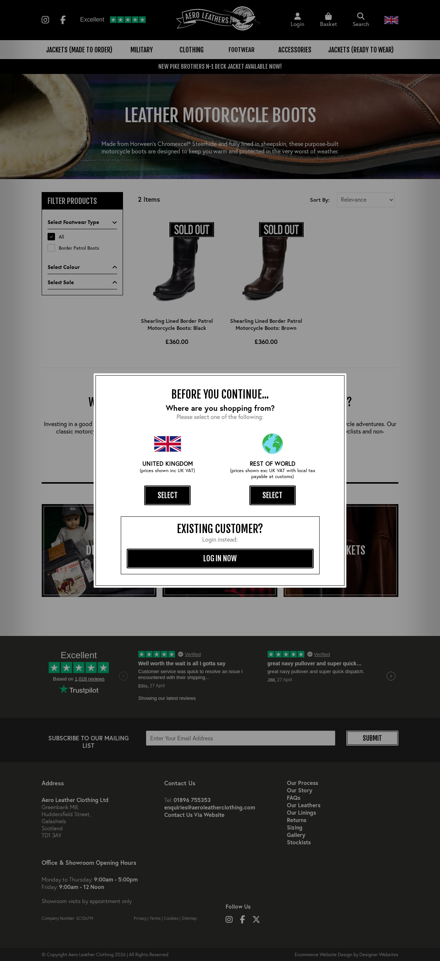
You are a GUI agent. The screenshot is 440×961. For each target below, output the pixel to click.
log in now (220, 558)
